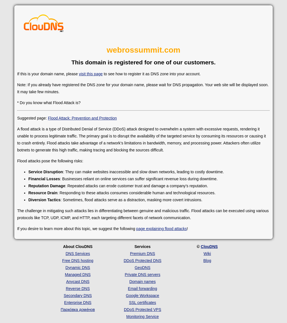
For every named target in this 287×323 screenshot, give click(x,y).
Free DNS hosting (77, 260)
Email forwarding (142, 288)
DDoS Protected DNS (142, 260)
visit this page (91, 74)
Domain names (142, 281)
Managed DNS (78, 274)
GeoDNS (142, 267)
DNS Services (78, 253)
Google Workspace (142, 295)
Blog (207, 260)
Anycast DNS (77, 281)
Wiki (207, 253)
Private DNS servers (142, 274)
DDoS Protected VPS (142, 309)
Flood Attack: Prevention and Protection (82, 118)
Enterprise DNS (77, 302)
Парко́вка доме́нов (78, 309)
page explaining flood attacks (161, 228)
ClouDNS (209, 246)
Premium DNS (142, 253)
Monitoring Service (142, 316)
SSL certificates (142, 302)
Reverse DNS (78, 288)
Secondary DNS (78, 295)
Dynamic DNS (78, 267)
